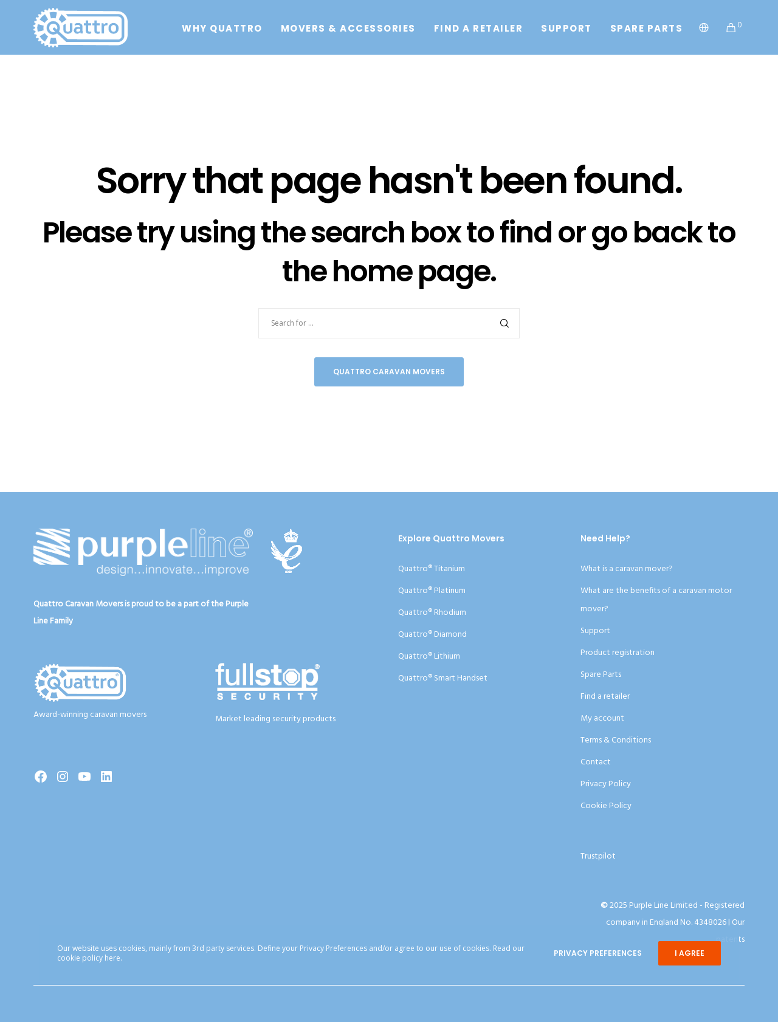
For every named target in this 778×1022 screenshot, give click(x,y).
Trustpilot (598, 856)
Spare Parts (600, 675)
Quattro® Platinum (432, 591)
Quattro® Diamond (432, 635)
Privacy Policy (605, 784)
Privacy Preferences (598, 953)
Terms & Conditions (615, 740)
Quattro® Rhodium (432, 613)
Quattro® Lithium (429, 657)
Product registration (617, 653)
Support (595, 631)
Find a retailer (605, 697)
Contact (595, 762)
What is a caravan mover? (626, 569)
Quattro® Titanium (431, 569)
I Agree (689, 953)
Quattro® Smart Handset (442, 678)
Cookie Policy (606, 806)
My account (602, 718)
